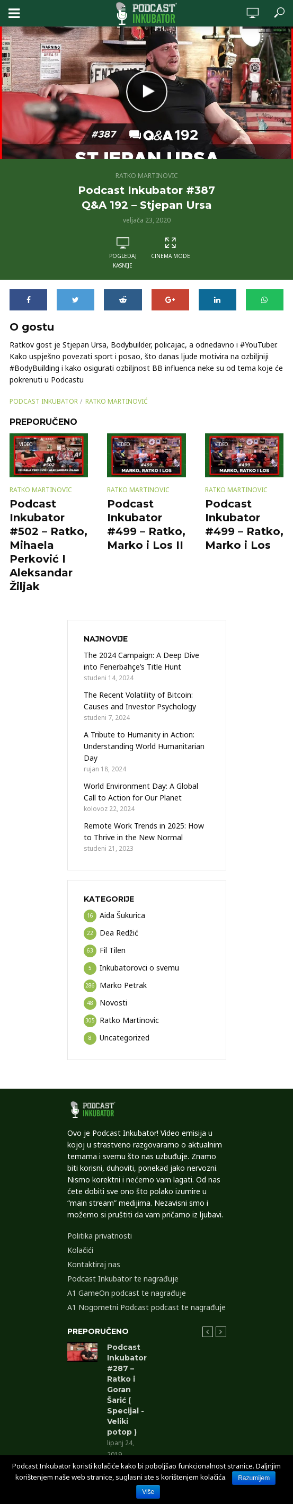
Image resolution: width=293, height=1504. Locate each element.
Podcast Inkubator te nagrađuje (123, 1279)
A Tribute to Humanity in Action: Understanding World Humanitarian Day (144, 746)
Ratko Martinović (116, 401)
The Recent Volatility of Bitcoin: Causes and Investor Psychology (140, 700)
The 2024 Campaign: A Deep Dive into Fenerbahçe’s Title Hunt (141, 661)
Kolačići (80, 1250)
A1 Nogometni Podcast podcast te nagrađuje (146, 1307)
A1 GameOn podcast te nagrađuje (126, 1293)
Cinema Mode (170, 248)
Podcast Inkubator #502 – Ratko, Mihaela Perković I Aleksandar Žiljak (48, 545)
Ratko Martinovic (147, 175)
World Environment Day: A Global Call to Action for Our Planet (141, 792)
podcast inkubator (44, 401)
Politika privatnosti (99, 1236)
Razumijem (254, 1478)
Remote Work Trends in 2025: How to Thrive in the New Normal (144, 831)
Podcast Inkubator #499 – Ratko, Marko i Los (244, 524)
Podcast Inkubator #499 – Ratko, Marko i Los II (146, 524)
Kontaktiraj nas (93, 1264)
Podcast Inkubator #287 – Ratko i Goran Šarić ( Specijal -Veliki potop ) (127, 1389)
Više (148, 1492)
